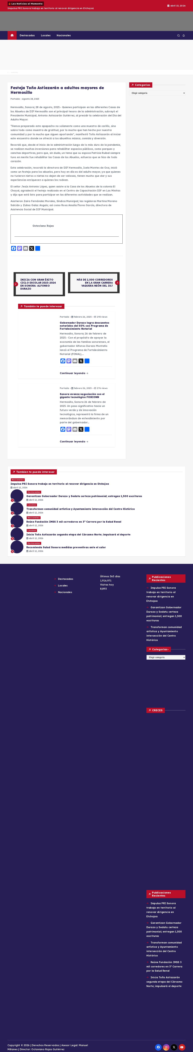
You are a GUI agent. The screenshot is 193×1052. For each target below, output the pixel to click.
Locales (46, 35)
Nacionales (64, 35)
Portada (15, 99)
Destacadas (27, 35)
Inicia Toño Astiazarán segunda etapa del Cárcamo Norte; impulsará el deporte (164, 979)
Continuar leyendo (74, 373)
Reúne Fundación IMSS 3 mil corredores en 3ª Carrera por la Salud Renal (164, 964)
